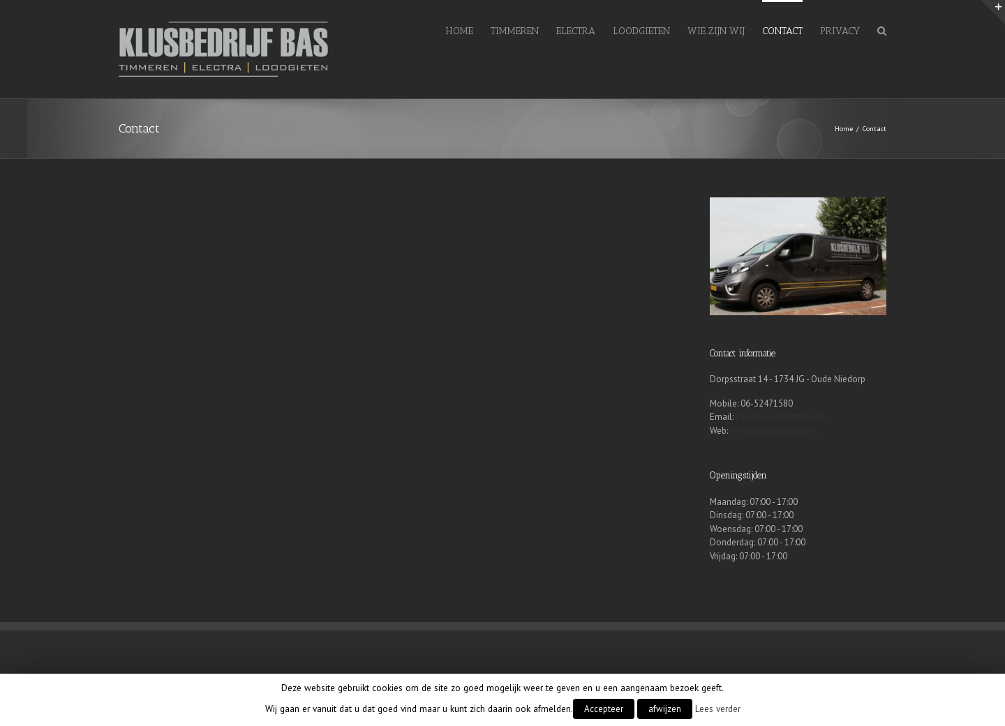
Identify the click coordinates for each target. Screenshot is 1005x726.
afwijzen (664, 709)
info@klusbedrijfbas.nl (780, 417)
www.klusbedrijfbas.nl (773, 431)
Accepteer (603, 709)
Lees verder (717, 708)
